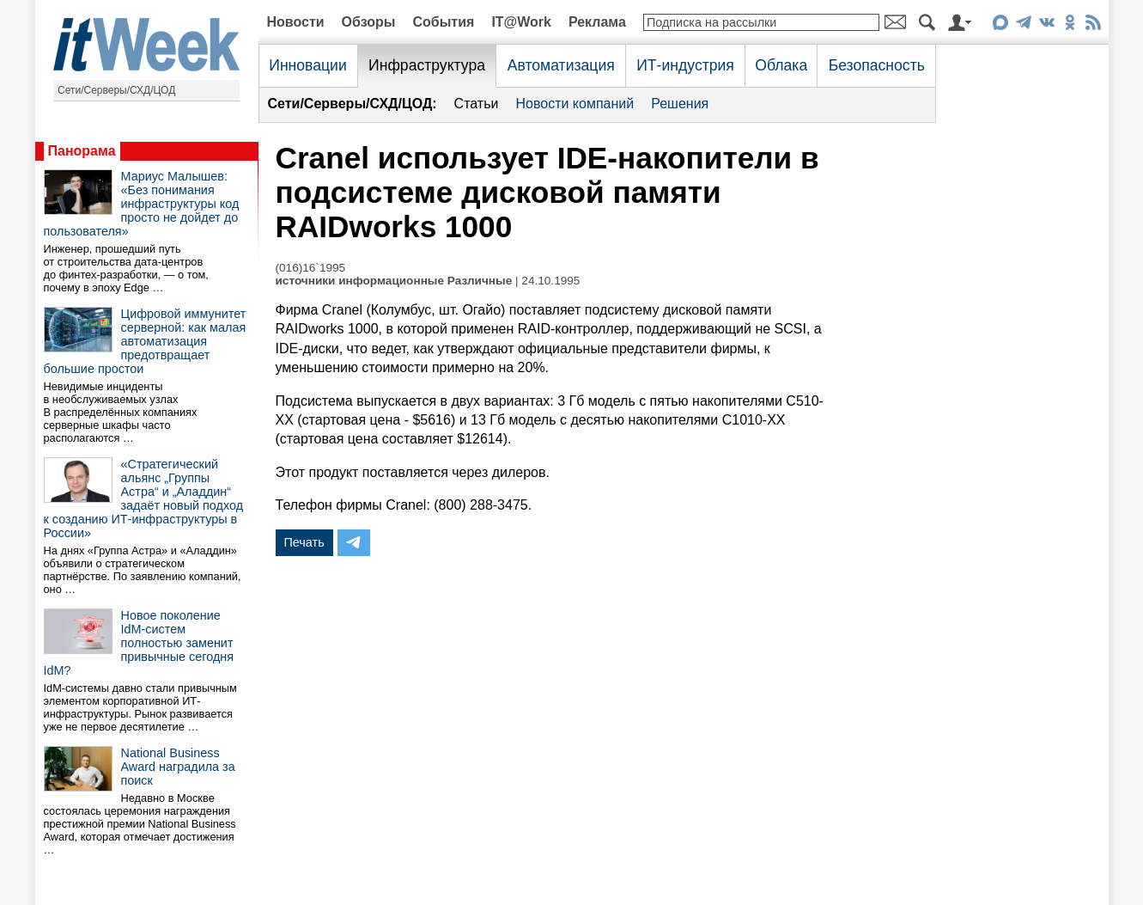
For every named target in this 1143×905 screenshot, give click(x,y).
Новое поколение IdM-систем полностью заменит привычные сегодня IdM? (139, 642)
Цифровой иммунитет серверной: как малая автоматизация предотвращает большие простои (145, 341)
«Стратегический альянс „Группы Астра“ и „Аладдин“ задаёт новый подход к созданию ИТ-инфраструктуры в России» (144, 498)
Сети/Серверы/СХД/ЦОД (116, 90)
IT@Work (521, 22)
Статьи (476, 103)
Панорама (82, 151)
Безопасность (877, 65)
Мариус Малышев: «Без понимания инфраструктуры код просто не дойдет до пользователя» (142, 203)
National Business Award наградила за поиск (178, 766)
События (443, 22)
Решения (679, 103)
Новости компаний (574, 103)
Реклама (597, 22)
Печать (304, 542)
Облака (781, 65)
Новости (296, 22)
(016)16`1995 (311, 267)
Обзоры (369, 22)
